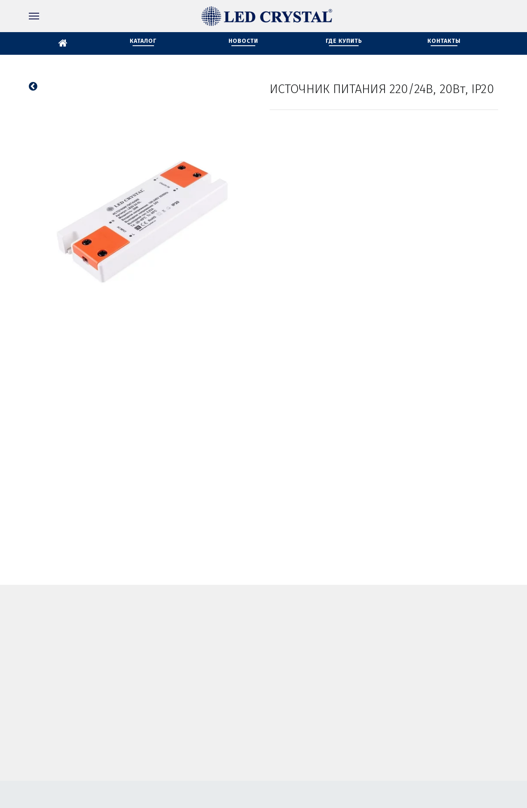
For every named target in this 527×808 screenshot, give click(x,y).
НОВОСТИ (243, 40)
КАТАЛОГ (143, 40)
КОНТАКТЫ (444, 40)
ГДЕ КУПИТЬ (344, 40)
